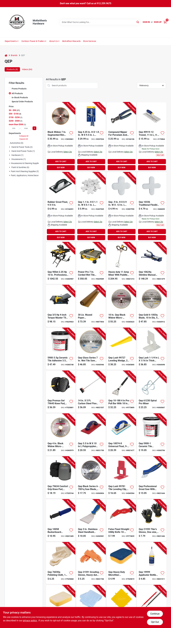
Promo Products (19, 88)
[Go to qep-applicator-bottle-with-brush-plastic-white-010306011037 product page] (151, 563)
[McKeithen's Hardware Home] (18, 22)
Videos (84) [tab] (27, 69)
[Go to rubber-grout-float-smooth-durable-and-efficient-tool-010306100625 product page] (60, 206)
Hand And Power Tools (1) (23, 151)
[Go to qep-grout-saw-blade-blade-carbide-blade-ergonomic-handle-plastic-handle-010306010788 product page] (151, 477)
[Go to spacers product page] (151, 206)
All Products (17, 93)
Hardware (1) (17, 155)
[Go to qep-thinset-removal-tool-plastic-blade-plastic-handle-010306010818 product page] (121, 606)
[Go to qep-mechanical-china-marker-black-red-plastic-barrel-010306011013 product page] (151, 606)
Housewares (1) (18, 159)
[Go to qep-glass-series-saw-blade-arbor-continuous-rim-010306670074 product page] (91, 349)
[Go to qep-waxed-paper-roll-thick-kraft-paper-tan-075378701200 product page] (91, 306)
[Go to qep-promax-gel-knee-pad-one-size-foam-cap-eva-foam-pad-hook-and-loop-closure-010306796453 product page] (60, 392)
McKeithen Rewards (71, 41)
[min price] (14, 128)
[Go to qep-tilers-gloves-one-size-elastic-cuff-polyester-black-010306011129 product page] (151, 520)
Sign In (146, 22)
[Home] (6, 55)
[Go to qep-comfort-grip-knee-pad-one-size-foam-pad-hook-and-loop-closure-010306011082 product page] (60, 477)
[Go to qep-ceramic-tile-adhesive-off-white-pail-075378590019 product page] (151, 435)
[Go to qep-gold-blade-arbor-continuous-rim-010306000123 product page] (151, 306)
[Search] (138, 22)
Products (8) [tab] (12, 69)
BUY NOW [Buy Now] (61, 168)
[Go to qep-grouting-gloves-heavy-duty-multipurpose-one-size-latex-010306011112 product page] (91, 563)
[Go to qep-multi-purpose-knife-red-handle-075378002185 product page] (121, 520)
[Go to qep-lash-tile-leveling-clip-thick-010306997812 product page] (121, 477)
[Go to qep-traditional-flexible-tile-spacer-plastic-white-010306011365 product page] (91, 206)
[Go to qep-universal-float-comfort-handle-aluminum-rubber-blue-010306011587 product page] (121, 435)
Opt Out (155, 622)
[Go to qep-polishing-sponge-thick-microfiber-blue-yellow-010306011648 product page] (121, 563)
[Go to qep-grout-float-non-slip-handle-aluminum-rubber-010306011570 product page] (91, 435)
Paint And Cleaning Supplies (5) (25, 171)
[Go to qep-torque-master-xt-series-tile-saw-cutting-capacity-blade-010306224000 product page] (60, 306)
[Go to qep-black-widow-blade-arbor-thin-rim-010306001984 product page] (121, 306)
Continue (154, 613)
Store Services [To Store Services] (89, 41)
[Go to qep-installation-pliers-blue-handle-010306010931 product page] (91, 136)
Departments (11, 41)
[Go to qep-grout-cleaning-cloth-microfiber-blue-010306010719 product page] (91, 606)
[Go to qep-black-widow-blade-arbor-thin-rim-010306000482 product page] (60, 435)
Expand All (24, 139)
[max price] (26, 128)
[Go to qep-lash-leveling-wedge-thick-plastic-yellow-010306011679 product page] (121, 349)
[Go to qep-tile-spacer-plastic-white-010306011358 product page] (121, 206)
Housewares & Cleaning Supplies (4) (27, 163)
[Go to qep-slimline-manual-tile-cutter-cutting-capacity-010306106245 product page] (151, 263)
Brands (14, 55)
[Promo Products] (10, 88)
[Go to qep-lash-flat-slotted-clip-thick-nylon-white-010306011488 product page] (151, 349)
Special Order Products (22, 101)
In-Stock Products (20, 97)
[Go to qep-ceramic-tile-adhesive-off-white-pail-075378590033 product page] (60, 349)
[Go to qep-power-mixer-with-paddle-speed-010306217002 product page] (121, 263)
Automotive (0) (16, 143)
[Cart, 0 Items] (165, 22)
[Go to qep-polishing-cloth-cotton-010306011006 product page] (60, 563)
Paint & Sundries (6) (20, 167)
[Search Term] (100, 22)
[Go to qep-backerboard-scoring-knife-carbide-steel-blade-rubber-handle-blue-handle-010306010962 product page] (60, 520)
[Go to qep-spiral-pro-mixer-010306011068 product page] (151, 392)
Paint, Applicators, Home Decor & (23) (28, 175)
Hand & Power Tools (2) (22, 147)
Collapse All (23, 136)
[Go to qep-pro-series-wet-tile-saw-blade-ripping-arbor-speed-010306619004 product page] (60, 263)
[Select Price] (34, 128)
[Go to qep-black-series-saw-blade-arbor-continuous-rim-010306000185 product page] (91, 477)
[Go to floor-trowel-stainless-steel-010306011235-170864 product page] (151, 136)
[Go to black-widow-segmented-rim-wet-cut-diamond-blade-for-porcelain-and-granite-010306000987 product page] (60, 136)
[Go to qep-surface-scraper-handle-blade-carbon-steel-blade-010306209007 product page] (91, 392)
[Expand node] (9, 147)
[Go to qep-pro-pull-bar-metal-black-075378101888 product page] (121, 392)
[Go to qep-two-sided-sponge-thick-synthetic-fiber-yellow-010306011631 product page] (60, 606)
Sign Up (158, 22)
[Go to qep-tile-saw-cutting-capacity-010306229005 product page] (91, 263)
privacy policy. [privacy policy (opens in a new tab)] (30, 620)
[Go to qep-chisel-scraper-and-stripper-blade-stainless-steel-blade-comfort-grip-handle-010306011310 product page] (91, 520)
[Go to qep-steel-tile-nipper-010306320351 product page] (121, 136)
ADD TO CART (60, 161)
